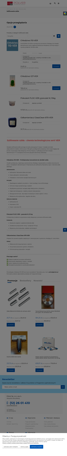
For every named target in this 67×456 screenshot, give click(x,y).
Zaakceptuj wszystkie (36, 446)
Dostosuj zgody (24, 446)
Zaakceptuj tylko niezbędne (11, 446)
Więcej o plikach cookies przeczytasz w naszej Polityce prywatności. (20, 443)
